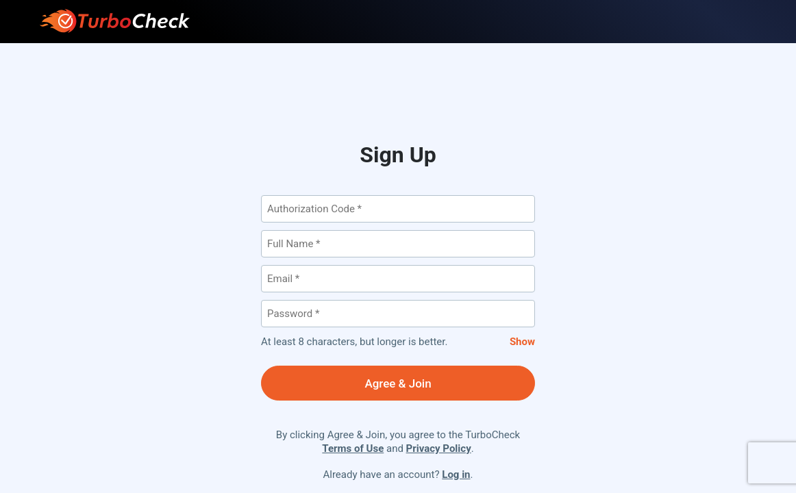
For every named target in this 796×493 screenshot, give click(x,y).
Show (522, 342)
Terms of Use (353, 448)
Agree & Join (397, 383)
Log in (456, 474)
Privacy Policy (438, 448)
